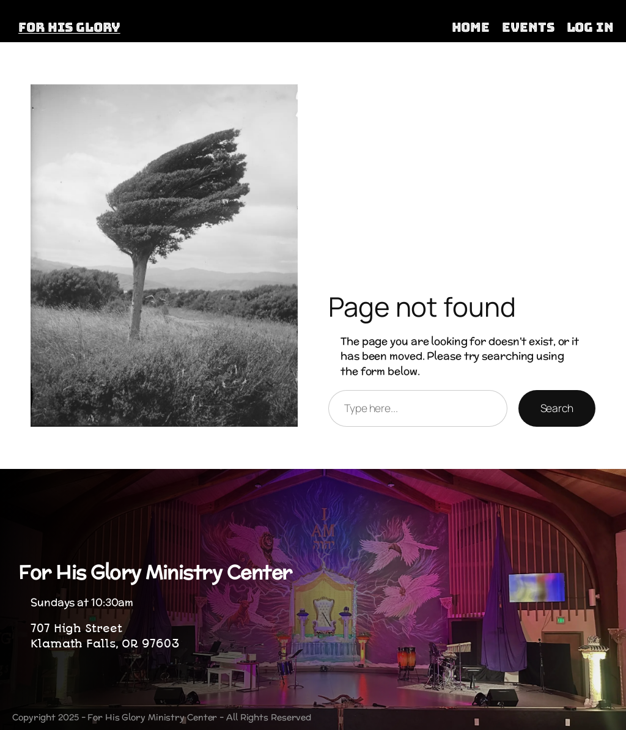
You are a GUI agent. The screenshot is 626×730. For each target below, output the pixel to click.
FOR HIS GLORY (69, 27)
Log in (590, 27)
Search (556, 407)
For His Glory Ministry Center (155, 572)
